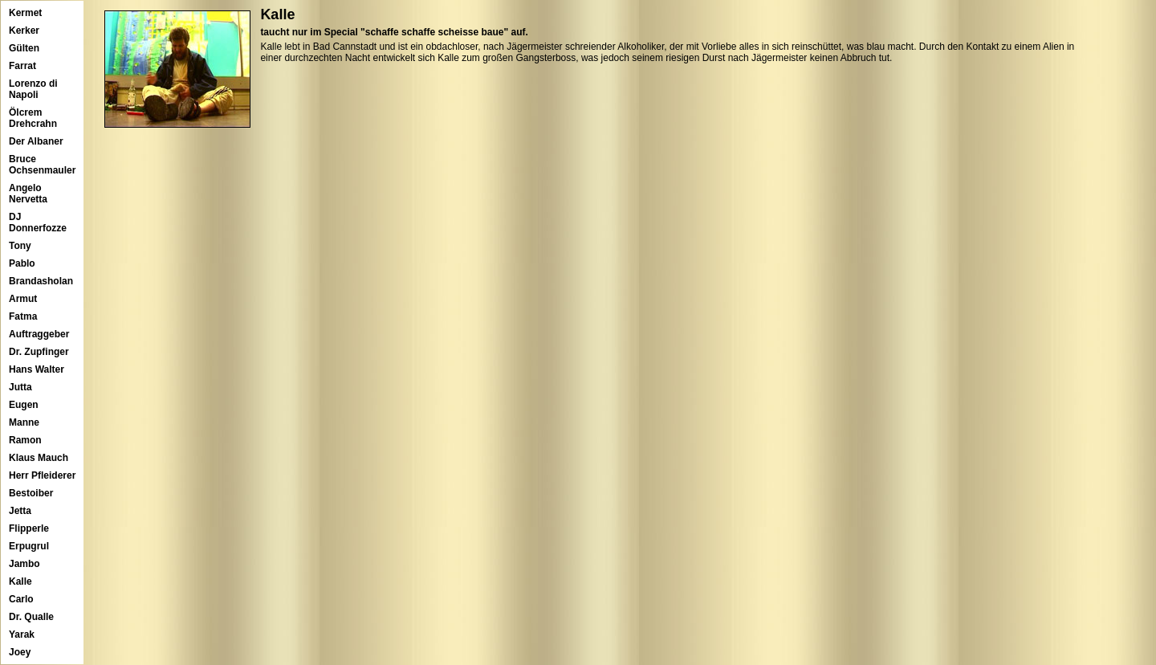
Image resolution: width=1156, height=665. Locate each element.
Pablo (22, 263)
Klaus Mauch (38, 457)
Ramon (25, 440)
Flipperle (29, 528)
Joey (20, 652)
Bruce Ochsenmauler (42, 164)
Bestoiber (31, 493)
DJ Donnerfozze (38, 222)
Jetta (20, 510)
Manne (24, 422)
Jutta (20, 387)
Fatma (23, 316)
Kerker (24, 30)
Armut (23, 298)
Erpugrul (29, 546)
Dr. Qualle (31, 616)
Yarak (22, 634)
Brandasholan (41, 281)
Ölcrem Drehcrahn (33, 118)
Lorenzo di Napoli (33, 89)
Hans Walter (36, 369)
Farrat (22, 65)
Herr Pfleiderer (42, 475)
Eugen (24, 404)
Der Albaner (36, 141)
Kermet (25, 12)
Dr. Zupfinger (39, 351)
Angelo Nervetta (28, 193)
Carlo (21, 599)
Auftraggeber (39, 334)
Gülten (24, 48)
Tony (20, 245)
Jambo (24, 563)
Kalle (20, 581)
